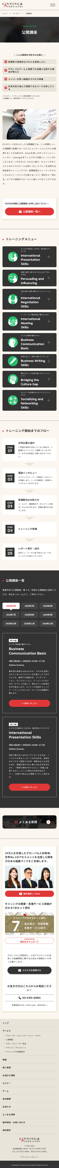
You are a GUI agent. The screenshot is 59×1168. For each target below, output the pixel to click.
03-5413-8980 (31, 996)
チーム (5, 1089)
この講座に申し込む (29, 701)
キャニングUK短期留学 (15, 1050)
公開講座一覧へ (31, 211)
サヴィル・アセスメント (16, 1046)
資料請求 (6, 1128)
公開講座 (9, 1038)
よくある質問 (8, 1112)
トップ (4, 13)
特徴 (4, 1058)
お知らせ (6, 1105)
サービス (16, 13)
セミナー (6, 1081)
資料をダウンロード (29, 939)
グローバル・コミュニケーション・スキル (23, 1034)
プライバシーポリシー (29, 1155)
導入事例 (6, 1065)
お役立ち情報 (8, 1073)
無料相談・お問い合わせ (13, 1120)
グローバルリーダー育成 (16, 1042)
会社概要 (6, 1097)
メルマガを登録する (31, 968)
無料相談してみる (31, 892)
